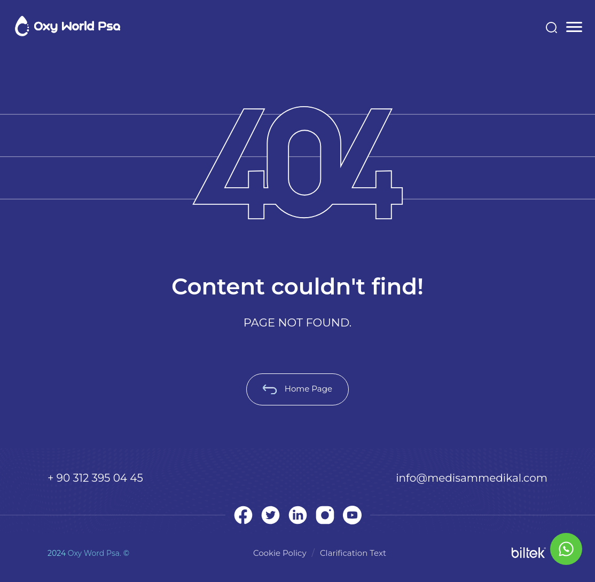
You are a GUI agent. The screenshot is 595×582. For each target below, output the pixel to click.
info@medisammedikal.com (471, 478)
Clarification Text (353, 553)
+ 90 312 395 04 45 (95, 478)
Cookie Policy (280, 553)
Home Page (297, 389)
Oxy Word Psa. (94, 553)
